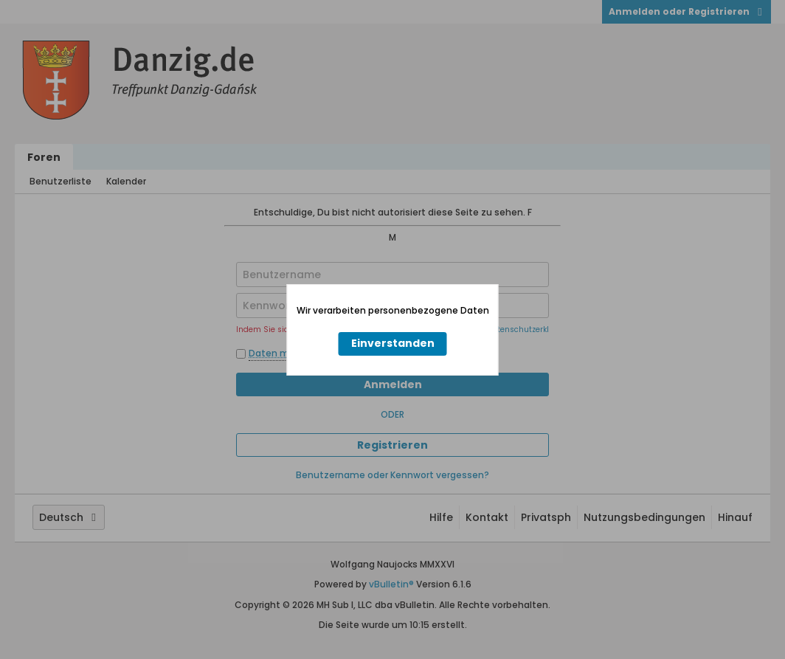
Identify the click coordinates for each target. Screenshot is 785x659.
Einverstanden (393, 343)
